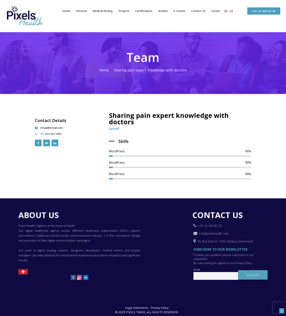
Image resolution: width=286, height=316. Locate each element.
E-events (179, 11)
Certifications (143, 11)
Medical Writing (103, 11)
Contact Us (198, 11)
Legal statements (136, 308)
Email (196, 269)
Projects (124, 11)
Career (215, 11)
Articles (163, 11)
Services (81, 11)
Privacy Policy (160, 308)
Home (66, 11)
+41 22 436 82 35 (264, 11)
